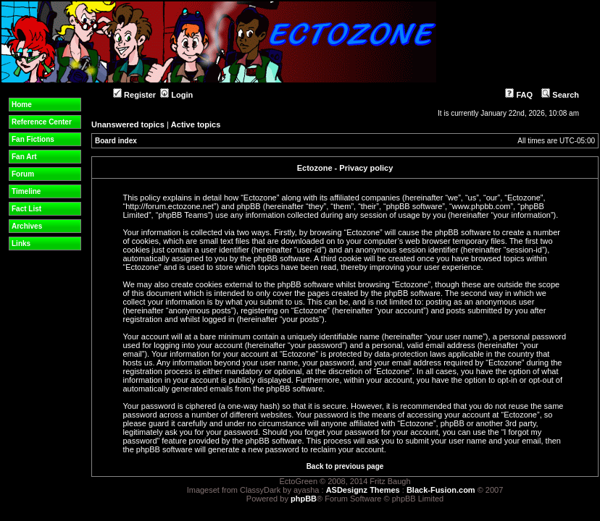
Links (21, 243)
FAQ (519, 94)
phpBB (304, 498)
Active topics (195, 124)
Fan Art (24, 157)
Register (134, 94)
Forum (23, 174)
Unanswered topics (127, 124)
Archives (27, 226)
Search (560, 94)
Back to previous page (345, 466)
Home (22, 105)
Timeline (26, 191)
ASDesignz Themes (363, 490)
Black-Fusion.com (441, 490)
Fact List (26, 209)
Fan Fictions (33, 139)
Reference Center (42, 122)
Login (176, 94)
